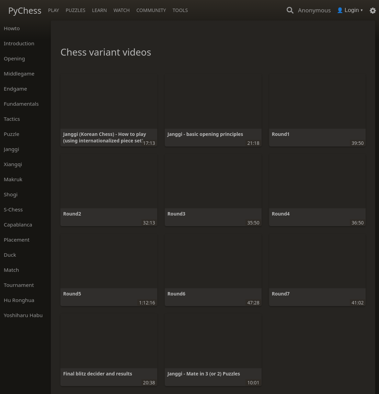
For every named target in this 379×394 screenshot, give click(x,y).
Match (11, 269)
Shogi (11, 194)
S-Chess (13, 209)
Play (53, 10)
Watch (122, 10)
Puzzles (75, 10)
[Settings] (373, 10)
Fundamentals (21, 103)
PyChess (25, 10)
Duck (10, 254)
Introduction (19, 43)
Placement (17, 239)
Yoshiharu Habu (23, 315)
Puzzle (11, 133)
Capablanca (18, 224)
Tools (180, 10)
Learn (99, 10)
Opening (14, 58)
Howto (12, 28)
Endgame (15, 88)
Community (151, 10)
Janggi (11, 149)
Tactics (12, 118)
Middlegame (19, 73)
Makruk (13, 179)
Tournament (19, 284)
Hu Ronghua (19, 300)
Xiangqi (13, 164)
